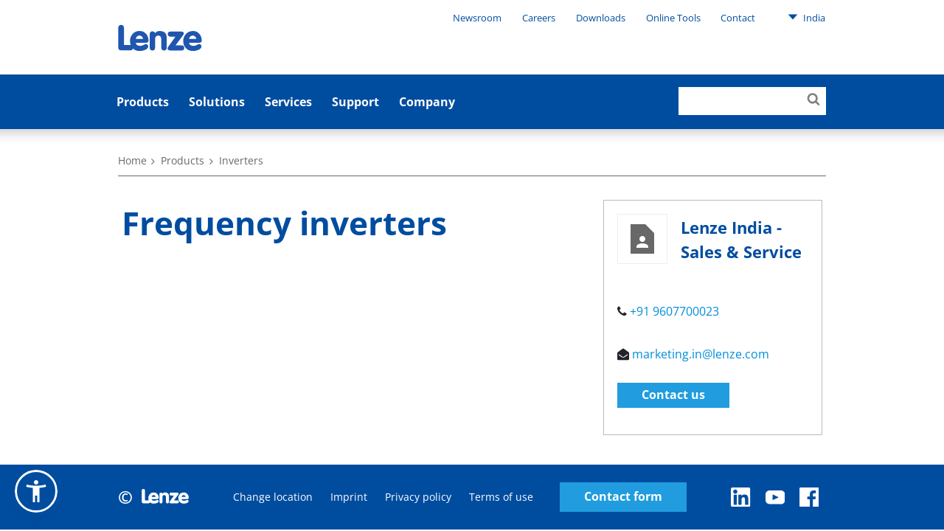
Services (288, 102)
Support (355, 102)
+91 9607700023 (674, 311)
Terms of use (501, 497)
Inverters (241, 160)
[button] (36, 491)
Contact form (623, 496)
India (806, 17)
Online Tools (673, 17)
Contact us (673, 394)
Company (427, 102)
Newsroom (477, 17)
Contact (738, 17)
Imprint (348, 497)
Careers (538, 17)
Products (143, 102)
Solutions (217, 102)
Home (132, 160)
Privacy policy (418, 497)
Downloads (600, 17)
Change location (273, 497)
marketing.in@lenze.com (700, 354)
